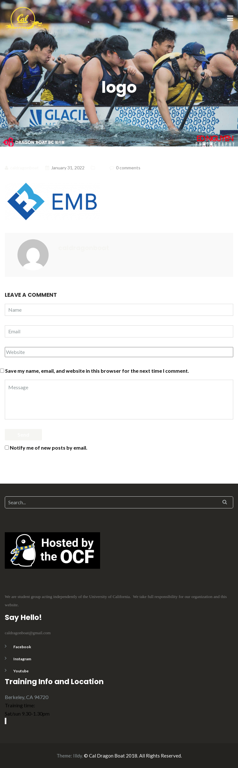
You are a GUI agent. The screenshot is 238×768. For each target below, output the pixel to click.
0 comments (128, 167)
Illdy (77, 755)
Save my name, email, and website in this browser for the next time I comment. (97, 371)
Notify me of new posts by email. (48, 448)
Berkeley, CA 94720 (26, 697)
